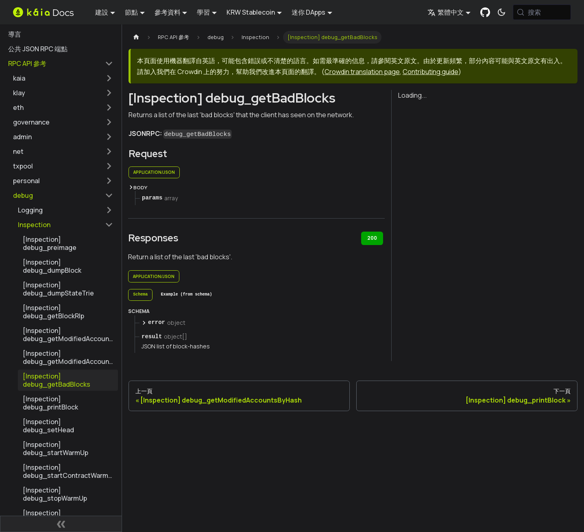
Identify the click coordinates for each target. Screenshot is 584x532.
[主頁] (136, 37)
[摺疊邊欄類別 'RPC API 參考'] (109, 63)
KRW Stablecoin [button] (251, 12)
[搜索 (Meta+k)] (542, 12)
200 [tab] (372, 237)
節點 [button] (131, 12)
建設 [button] (101, 12)
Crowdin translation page (362, 71)
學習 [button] (203, 12)
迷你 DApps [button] (308, 12)
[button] (63, 78)
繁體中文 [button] (445, 12)
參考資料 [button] (168, 12)
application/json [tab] (154, 172)
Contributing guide (430, 71)
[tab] (140, 295)
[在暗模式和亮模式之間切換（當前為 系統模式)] (501, 12)
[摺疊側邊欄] (61, 524)
